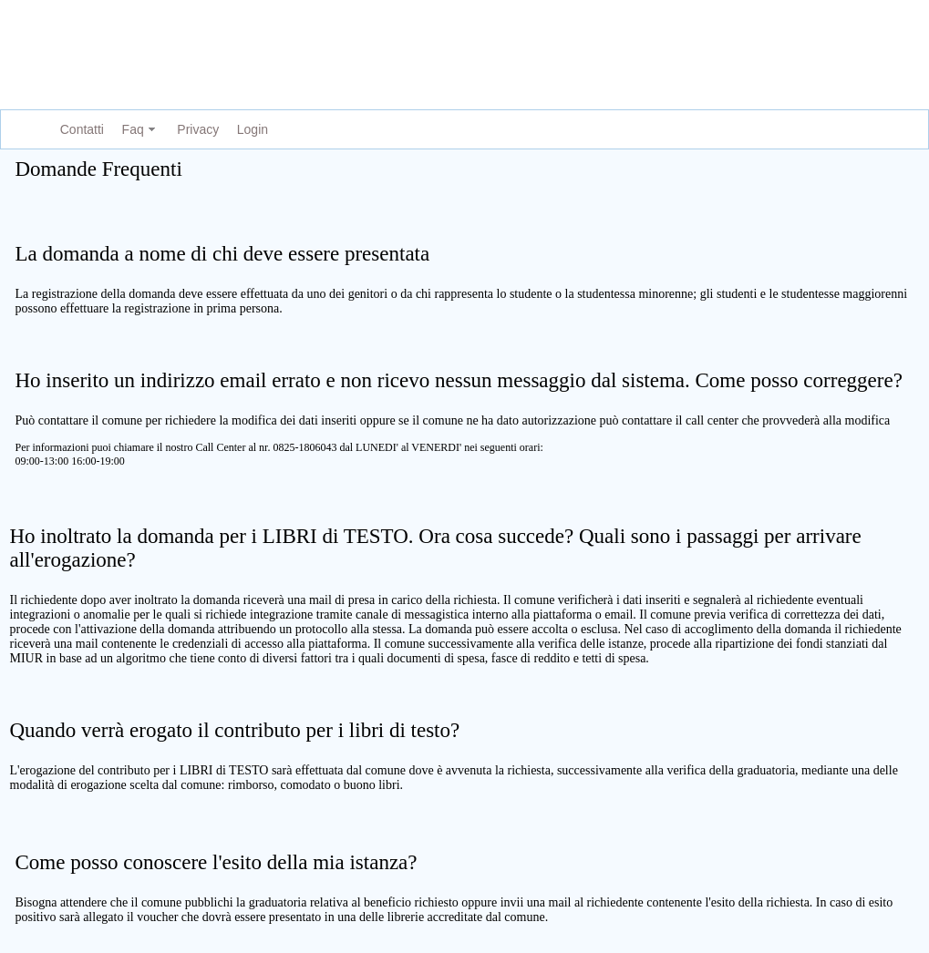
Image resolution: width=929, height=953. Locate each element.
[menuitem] (78, 130)
